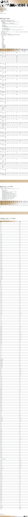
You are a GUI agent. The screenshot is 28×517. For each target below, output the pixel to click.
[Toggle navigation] (27, 2)
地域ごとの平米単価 (3, 9)
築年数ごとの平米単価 (4, 8)
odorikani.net (17, 516)
